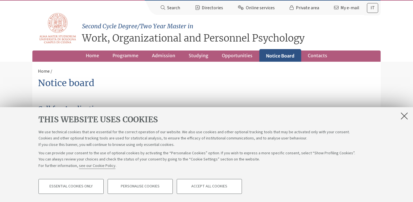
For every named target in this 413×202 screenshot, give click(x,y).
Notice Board (280, 56)
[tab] (372, 8)
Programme (126, 55)
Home (92, 55)
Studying (198, 55)
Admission (163, 55)
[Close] (404, 116)
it (373, 8)
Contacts (317, 55)
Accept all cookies (209, 187)
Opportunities (237, 55)
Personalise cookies (140, 187)
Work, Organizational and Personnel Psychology (231, 33)
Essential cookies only (71, 187)
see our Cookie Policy (97, 166)
